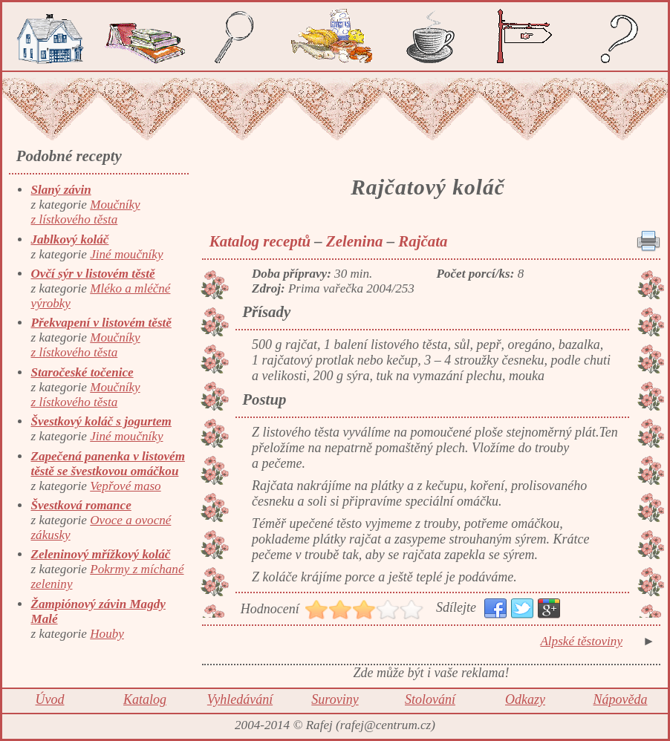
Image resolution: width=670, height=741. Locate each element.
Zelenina (354, 241)
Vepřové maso (125, 486)
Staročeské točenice (81, 372)
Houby (107, 634)
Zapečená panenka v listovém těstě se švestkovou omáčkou (107, 463)
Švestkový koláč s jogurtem (100, 421)
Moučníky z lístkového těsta (85, 212)
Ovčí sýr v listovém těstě (92, 274)
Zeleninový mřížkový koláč (100, 554)
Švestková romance (80, 505)
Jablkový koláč (69, 239)
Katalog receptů (259, 241)
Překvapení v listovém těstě (100, 323)
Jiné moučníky (126, 254)
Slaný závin (60, 190)
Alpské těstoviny (581, 641)
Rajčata (422, 241)
